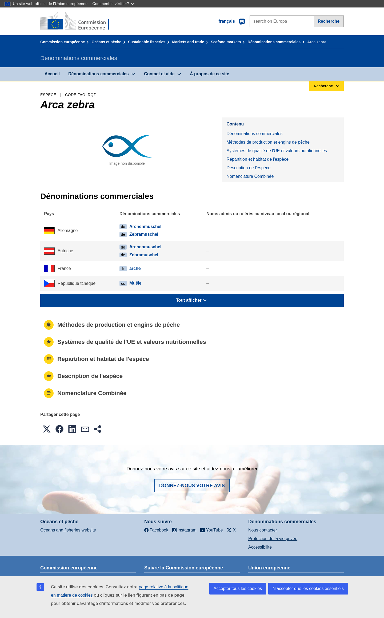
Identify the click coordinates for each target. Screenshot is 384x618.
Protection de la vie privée (272, 538)
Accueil (52, 74)
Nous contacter (262, 530)
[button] (46, 429)
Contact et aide (159, 74)
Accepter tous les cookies (238, 588)
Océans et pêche (106, 42)
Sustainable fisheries (146, 42)
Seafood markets (226, 42)
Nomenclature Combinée (250, 176)
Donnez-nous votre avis (192, 485)
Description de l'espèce (248, 168)
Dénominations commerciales (274, 42)
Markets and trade (188, 42)
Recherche (328, 21)
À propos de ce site (209, 74)
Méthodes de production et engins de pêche (267, 142)
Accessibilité (260, 547)
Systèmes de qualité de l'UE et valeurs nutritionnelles (276, 150)
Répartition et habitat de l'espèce (257, 159)
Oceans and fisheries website (68, 530)
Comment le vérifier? (113, 3)
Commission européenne (62, 42)
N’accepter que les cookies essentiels (308, 588)
